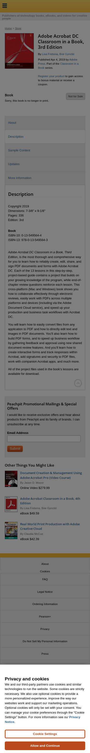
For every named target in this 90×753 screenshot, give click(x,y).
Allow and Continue (45, 748)
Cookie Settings (45, 736)
